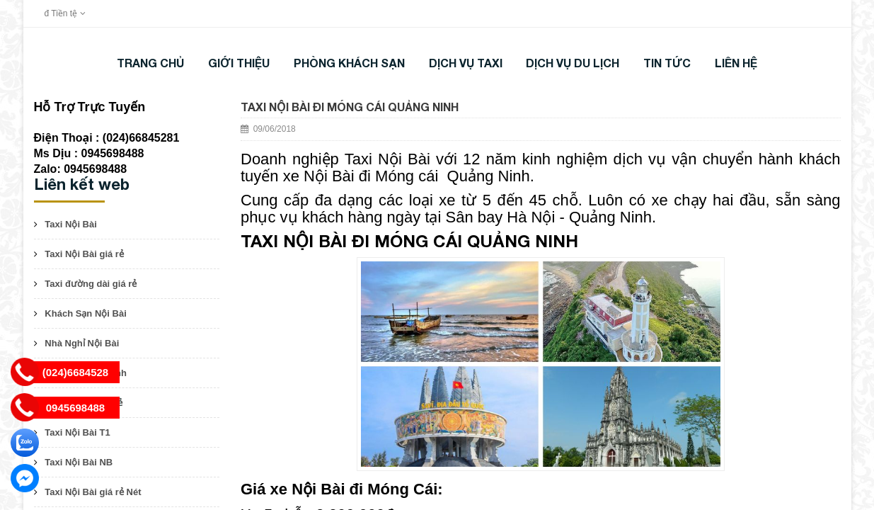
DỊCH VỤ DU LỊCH (572, 62)
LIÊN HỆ (736, 62)
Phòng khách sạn (349, 62)
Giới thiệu (239, 62)
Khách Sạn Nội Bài (85, 313)
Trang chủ (150, 62)
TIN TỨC (667, 62)
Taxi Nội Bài (71, 224)
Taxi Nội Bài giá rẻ (84, 254)
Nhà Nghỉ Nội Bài (82, 343)
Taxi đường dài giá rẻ (91, 283)
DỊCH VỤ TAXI (465, 62)
